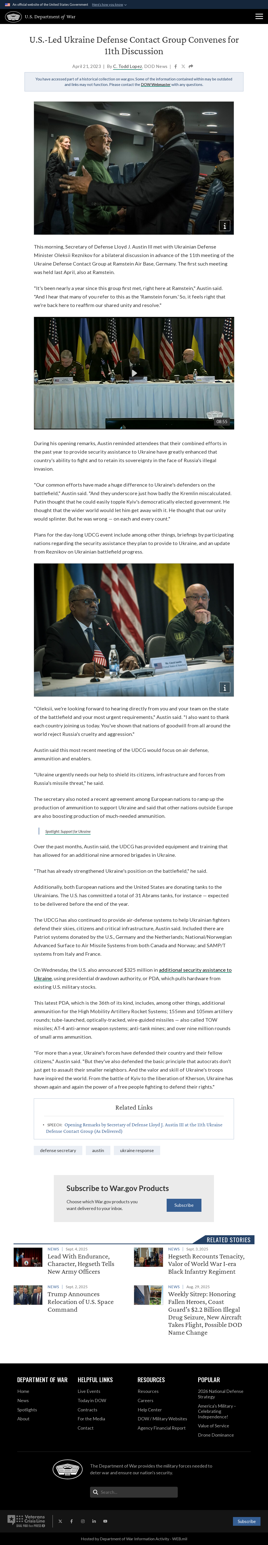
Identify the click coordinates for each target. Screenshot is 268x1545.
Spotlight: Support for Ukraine (68, 831)
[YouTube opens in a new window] (105, 1521)
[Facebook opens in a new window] (71, 1521)
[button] (259, 16)
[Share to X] (183, 67)
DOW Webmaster (156, 84)
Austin (98, 1150)
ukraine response (137, 1150)
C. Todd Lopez (127, 66)
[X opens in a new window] (60, 1521)
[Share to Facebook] (176, 67)
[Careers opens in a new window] (164, 1401)
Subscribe (184, 1205)
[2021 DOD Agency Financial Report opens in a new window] (164, 1428)
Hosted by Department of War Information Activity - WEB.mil (134, 1538)
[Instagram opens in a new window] (83, 1521)
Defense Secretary (58, 1150)
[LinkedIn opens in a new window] (94, 1521)
